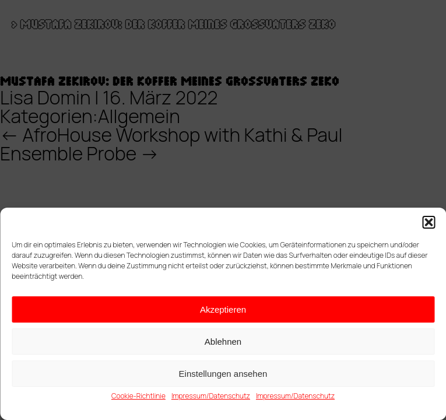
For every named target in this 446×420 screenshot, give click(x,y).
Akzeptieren (223, 309)
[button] (428, 222)
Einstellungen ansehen (223, 374)
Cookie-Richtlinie (138, 396)
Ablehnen (223, 341)
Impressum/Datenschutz (210, 396)
